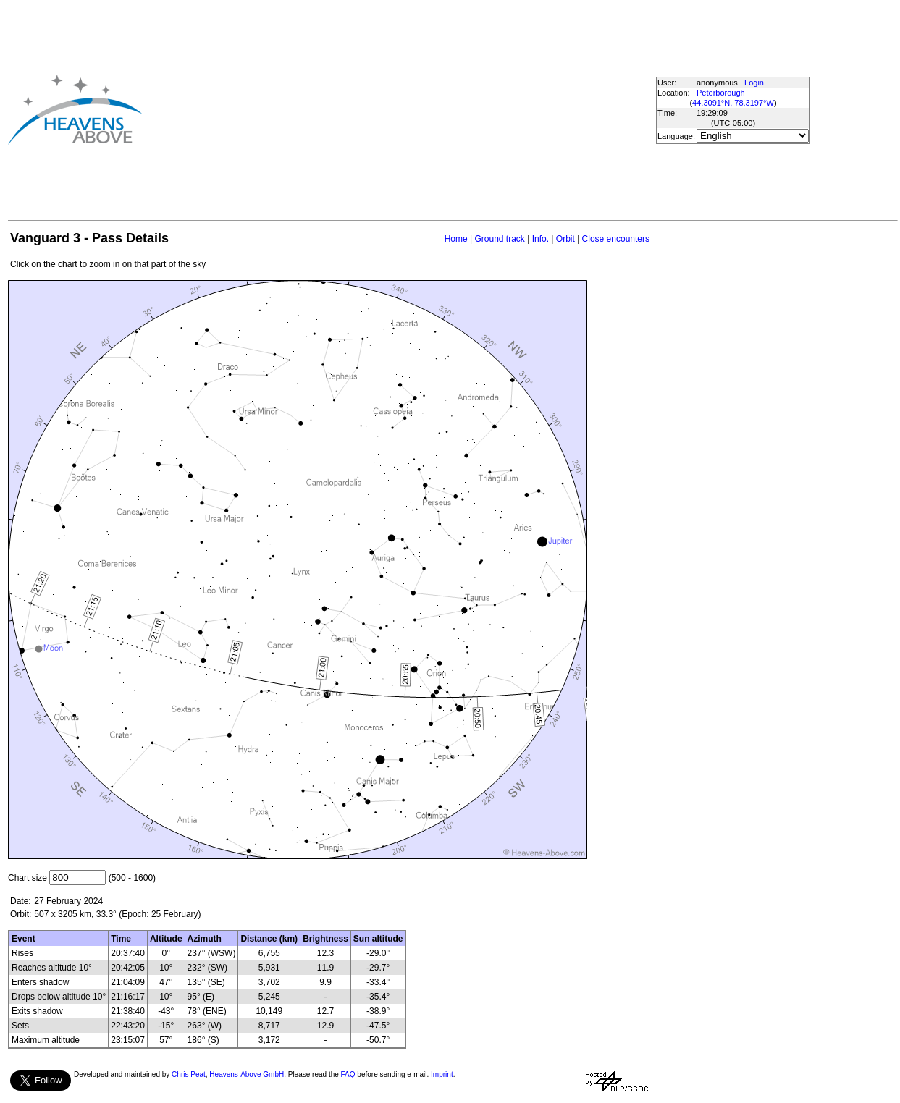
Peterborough (721, 92)
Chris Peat (189, 1074)
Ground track (499, 239)
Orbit (565, 239)
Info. (540, 239)
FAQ (348, 1074)
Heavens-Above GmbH (246, 1074)
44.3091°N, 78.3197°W (733, 102)
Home (456, 239)
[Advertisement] (374, 109)
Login (754, 82)
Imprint (442, 1074)
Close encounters (615, 239)
